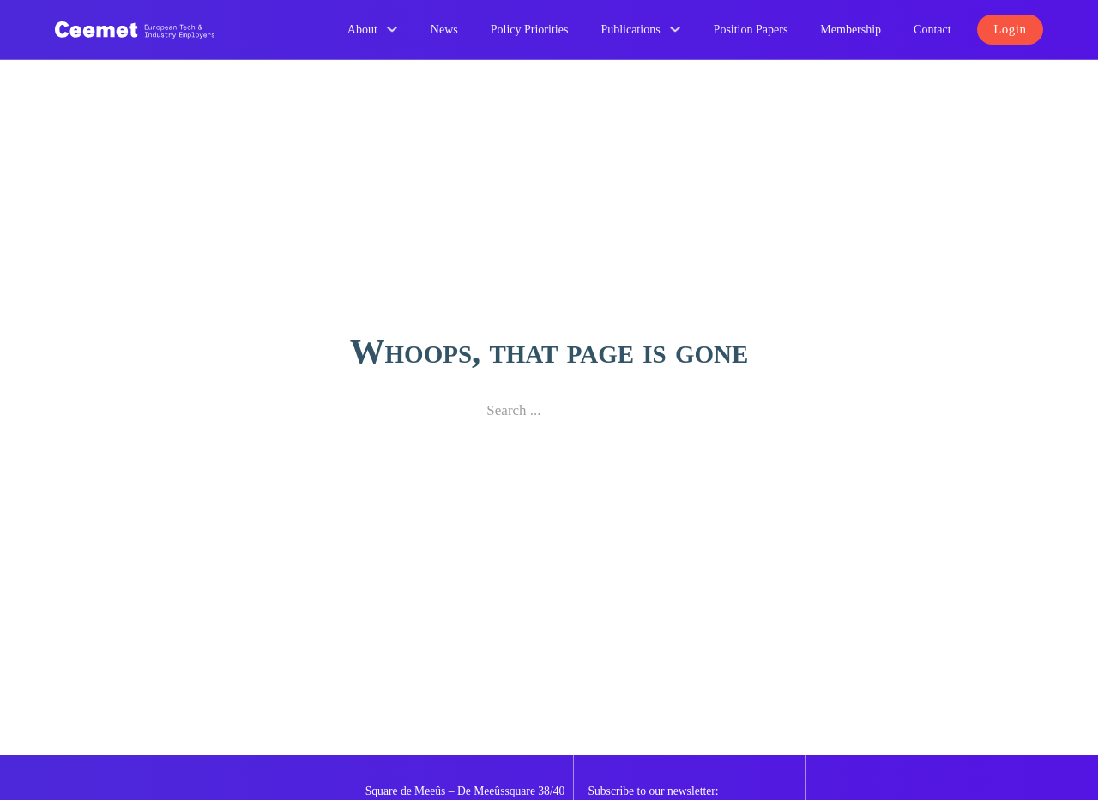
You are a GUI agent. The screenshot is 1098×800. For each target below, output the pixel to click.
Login (1009, 29)
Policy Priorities (530, 29)
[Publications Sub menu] (675, 29)
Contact (932, 29)
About (362, 29)
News (444, 29)
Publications (630, 29)
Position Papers (751, 29)
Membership (850, 29)
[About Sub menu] (392, 29)
